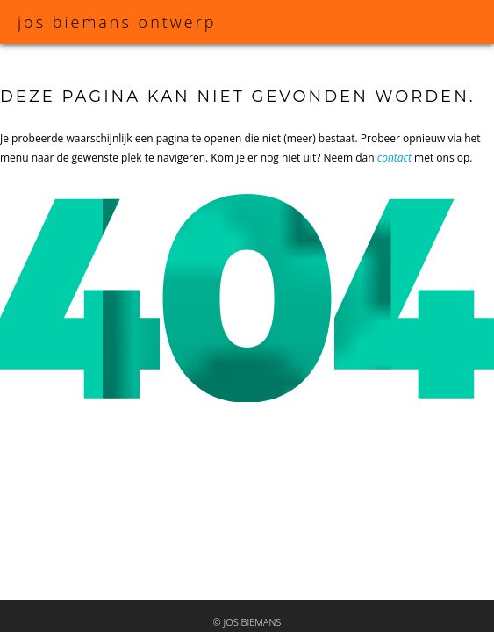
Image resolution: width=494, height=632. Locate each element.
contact (394, 157)
